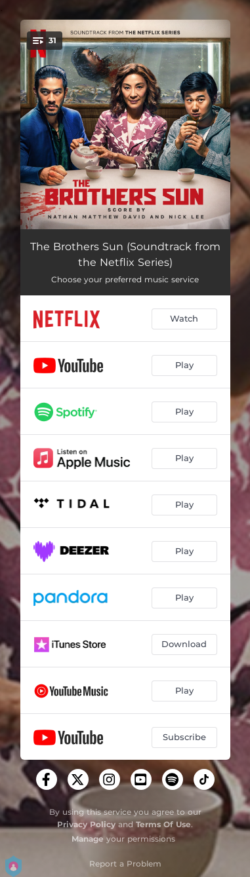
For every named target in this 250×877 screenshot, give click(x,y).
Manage (88, 839)
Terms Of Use (163, 824)
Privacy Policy (86, 824)
